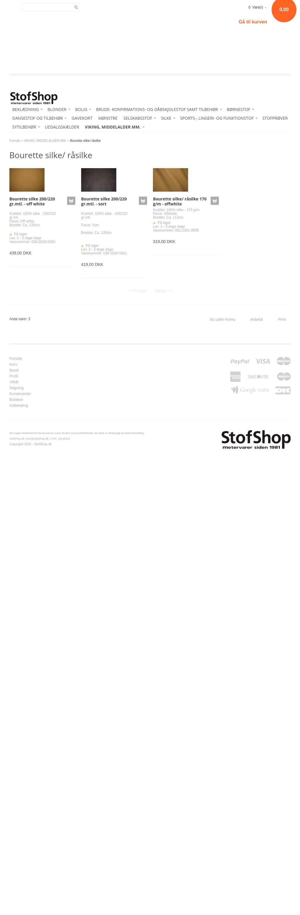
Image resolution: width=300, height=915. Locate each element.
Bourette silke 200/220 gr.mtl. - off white (32, 201)
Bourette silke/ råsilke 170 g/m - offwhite (180, 201)
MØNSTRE (107, 118)
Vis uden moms (222, 319)
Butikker (16, 400)
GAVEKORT (81, 118)
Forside (14, 140)
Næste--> (163, 290)
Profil (13, 376)
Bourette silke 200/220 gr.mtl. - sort (104, 201)
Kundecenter (20, 394)
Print (282, 319)
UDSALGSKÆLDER (62, 127)
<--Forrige (137, 290)
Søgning (16, 388)
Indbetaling (18, 406)
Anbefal (256, 319)
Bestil (14, 370)
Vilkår (14, 382)
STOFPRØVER (275, 118)
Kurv (13, 364)
